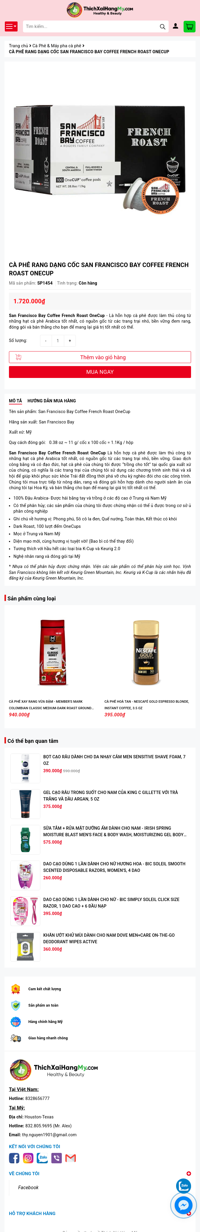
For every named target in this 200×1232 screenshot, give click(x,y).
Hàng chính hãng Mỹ (45, 1022)
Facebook (28, 1187)
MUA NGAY (100, 372)
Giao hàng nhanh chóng (48, 1038)
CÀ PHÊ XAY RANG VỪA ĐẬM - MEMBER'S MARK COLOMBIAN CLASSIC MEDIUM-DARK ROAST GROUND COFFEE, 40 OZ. (50, 708)
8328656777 (37, 1098)
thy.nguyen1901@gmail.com (49, 1134)
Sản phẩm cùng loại (31, 598)
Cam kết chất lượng (44, 989)
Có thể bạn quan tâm (32, 741)
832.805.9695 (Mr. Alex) (48, 1125)
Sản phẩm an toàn (43, 1005)
